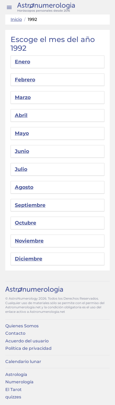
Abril (21, 115)
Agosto (24, 187)
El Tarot (13, 389)
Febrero (25, 80)
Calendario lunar (23, 361)
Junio (22, 151)
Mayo (22, 133)
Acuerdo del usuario (27, 340)
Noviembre (29, 241)
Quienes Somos (22, 325)
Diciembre (28, 259)
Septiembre (30, 205)
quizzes (13, 396)
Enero (22, 62)
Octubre (25, 223)
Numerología (19, 381)
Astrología (16, 374)
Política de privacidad (28, 348)
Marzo (23, 97)
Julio (21, 169)
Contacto (15, 333)
